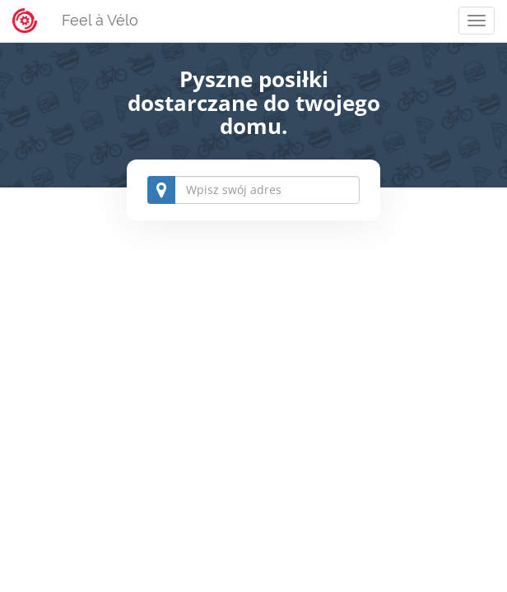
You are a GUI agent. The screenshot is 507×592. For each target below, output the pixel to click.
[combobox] (253, 190)
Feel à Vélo (100, 20)
